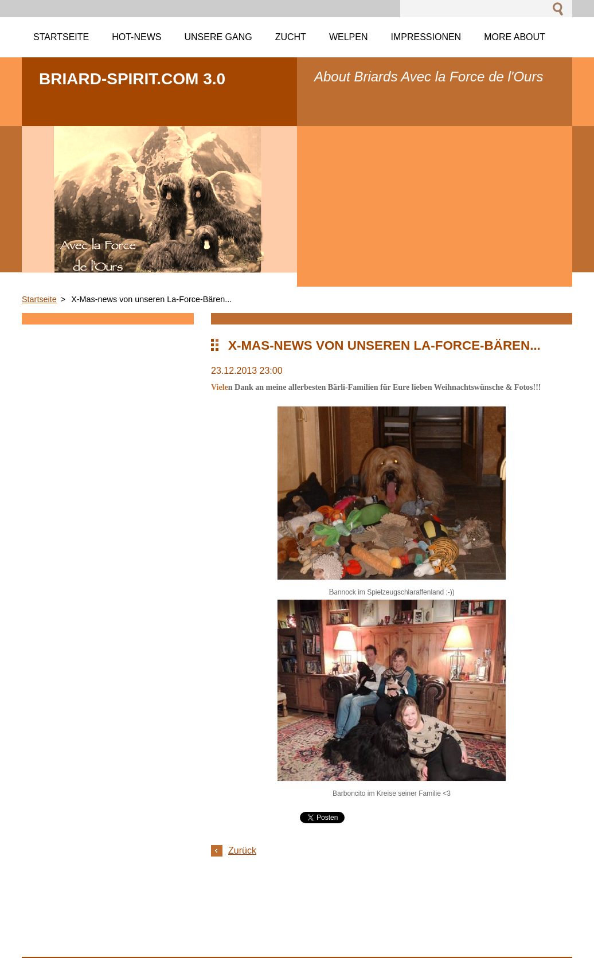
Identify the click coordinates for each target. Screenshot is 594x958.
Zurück (242, 850)
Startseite (39, 299)
